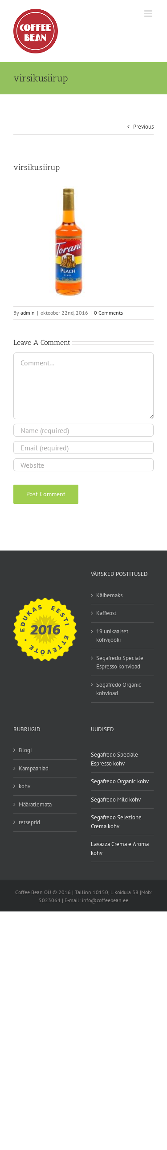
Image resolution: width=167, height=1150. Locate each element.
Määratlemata (35, 804)
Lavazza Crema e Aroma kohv (120, 848)
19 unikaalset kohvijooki (112, 636)
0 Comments (108, 312)
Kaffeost (106, 613)
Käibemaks (109, 595)
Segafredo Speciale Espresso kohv (114, 759)
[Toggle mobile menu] (149, 13)
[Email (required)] (83, 447)
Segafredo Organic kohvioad (118, 689)
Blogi (25, 750)
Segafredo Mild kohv (116, 799)
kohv (24, 786)
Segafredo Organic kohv (120, 781)
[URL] (83, 464)
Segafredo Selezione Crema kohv (116, 822)
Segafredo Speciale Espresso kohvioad (119, 662)
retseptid (29, 822)
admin (27, 312)
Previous (143, 126)
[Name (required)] (83, 430)
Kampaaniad (34, 768)
